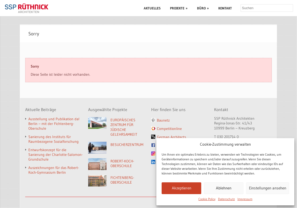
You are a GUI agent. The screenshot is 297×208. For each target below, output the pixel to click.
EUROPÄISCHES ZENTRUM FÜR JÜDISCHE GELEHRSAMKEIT (123, 127)
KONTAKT (225, 8)
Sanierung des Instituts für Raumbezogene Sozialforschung (53, 139)
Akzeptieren (181, 187)
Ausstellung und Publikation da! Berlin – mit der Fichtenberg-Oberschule (53, 124)
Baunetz (163, 120)
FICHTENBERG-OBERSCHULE (122, 180)
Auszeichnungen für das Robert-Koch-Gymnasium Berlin (53, 170)
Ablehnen (223, 187)
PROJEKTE (179, 8)
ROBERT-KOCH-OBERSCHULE (122, 163)
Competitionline (169, 128)
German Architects (171, 137)
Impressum (244, 199)
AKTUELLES (152, 8)
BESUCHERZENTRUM (126, 144)
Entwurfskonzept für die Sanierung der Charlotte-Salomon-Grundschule (55, 154)
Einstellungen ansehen (267, 187)
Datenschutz (226, 199)
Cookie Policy (206, 199)
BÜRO (203, 8)
